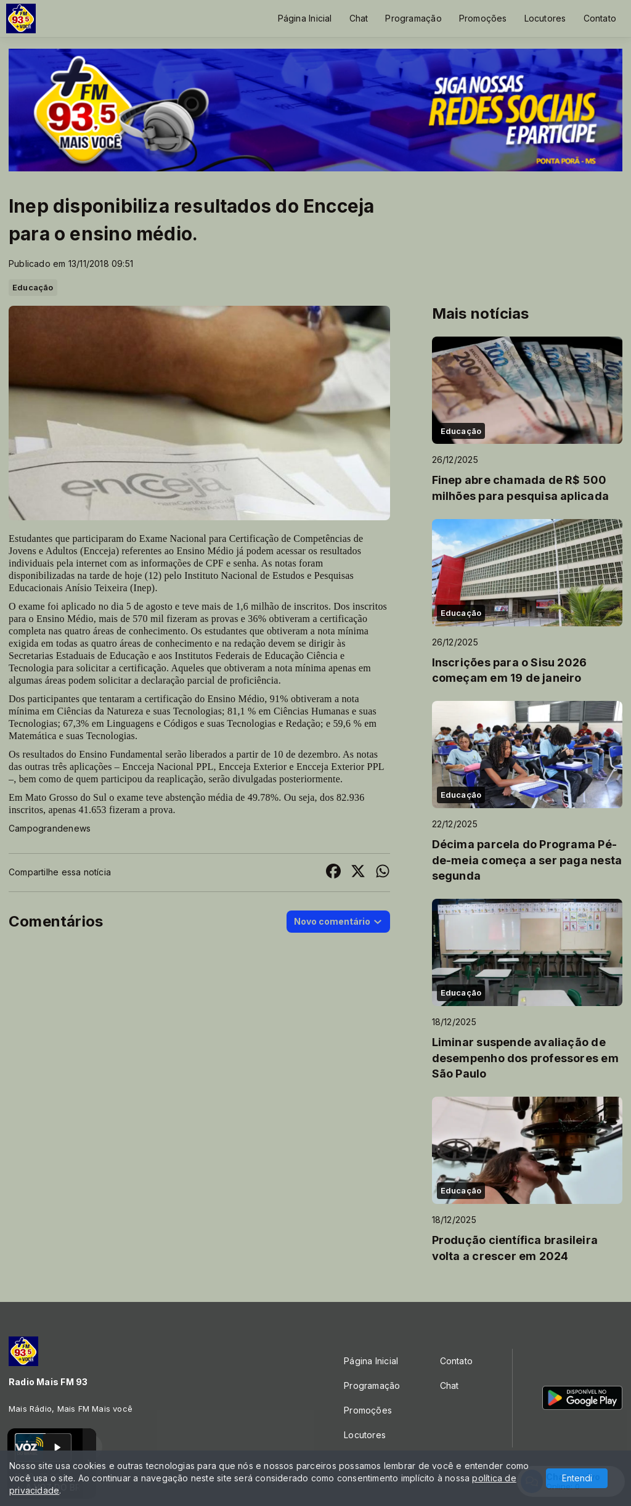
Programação (413, 18)
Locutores (545, 18)
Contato (600, 18)
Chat (358, 18)
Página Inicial (305, 18)
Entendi (577, 1478)
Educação (33, 287)
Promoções (483, 18)
